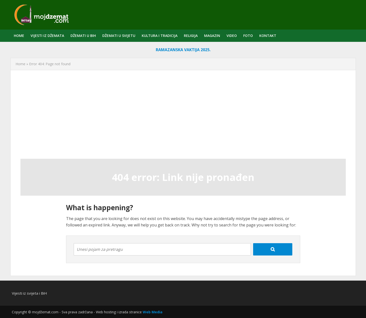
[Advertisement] (183, 114)
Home (19, 35)
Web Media (152, 312)
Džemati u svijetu (118, 35)
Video (232, 35)
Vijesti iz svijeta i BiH (29, 293)
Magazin (212, 35)
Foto (248, 35)
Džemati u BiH (83, 35)
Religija (191, 35)
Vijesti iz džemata (47, 35)
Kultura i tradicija (159, 35)
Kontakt (267, 35)
